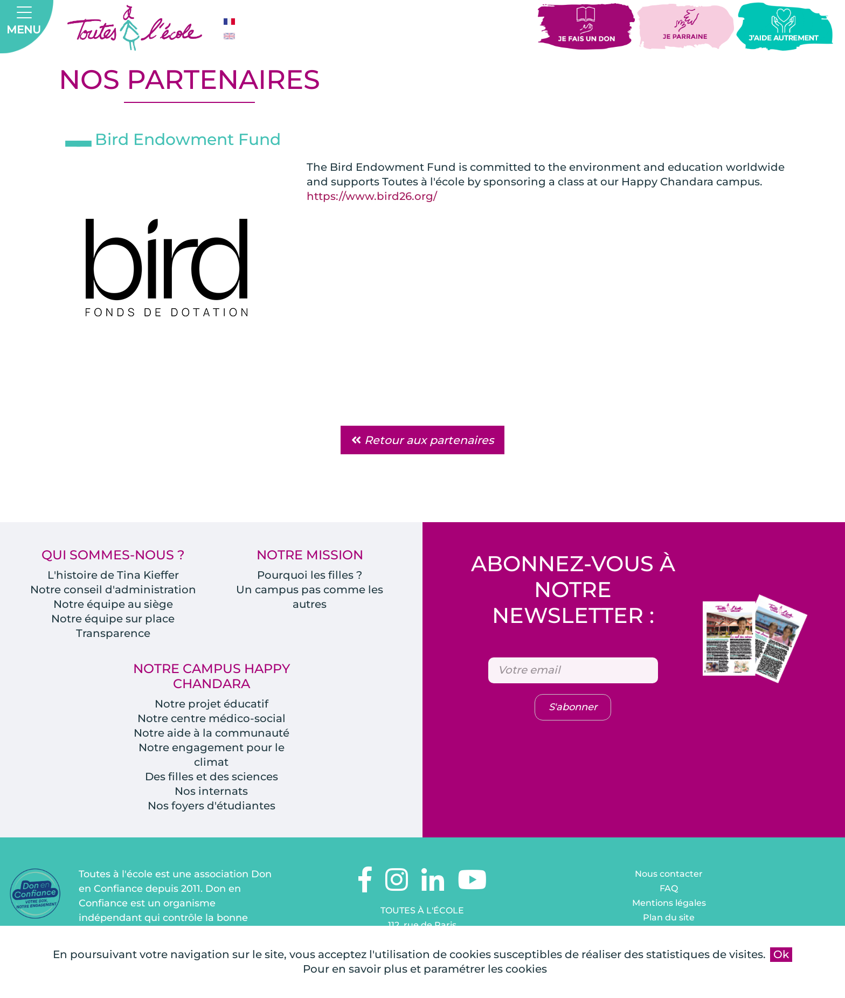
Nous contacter (669, 874)
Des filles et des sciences (211, 777)
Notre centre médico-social (211, 718)
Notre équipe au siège (113, 604)
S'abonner (573, 708)
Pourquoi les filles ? (310, 575)
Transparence (113, 633)
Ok (781, 954)
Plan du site (669, 918)
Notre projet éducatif (211, 704)
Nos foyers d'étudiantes (211, 806)
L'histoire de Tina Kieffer (113, 575)
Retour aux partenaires (422, 440)
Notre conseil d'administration (113, 590)
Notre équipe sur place (113, 619)
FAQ (669, 889)
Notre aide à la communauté (211, 733)
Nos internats (211, 791)
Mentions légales (669, 903)
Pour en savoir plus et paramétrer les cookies (425, 968)
